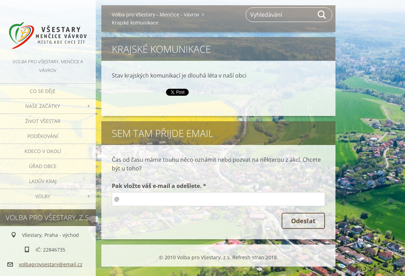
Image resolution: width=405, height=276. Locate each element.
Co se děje (43, 91)
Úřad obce (43, 166)
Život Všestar (42, 121)
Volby (42, 196)
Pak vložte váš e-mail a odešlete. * (159, 186)
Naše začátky (42, 106)
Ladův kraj (43, 181)
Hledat (322, 14)
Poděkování (42, 136)
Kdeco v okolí (42, 151)
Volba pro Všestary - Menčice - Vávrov (155, 14)
